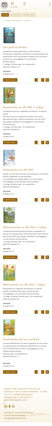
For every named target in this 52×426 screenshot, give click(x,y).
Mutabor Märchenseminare (15, 418)
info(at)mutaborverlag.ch (23, 394)
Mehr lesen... (10, 80)
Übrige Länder (29, 15)
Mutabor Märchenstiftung (14, 415)
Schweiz (5, 15)
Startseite (8, 20)
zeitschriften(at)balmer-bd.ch (15, 400)
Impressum (8, 412)
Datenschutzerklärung (24, 412)
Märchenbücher (17, 20)
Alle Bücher (27, 20)
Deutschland (16, 15)
